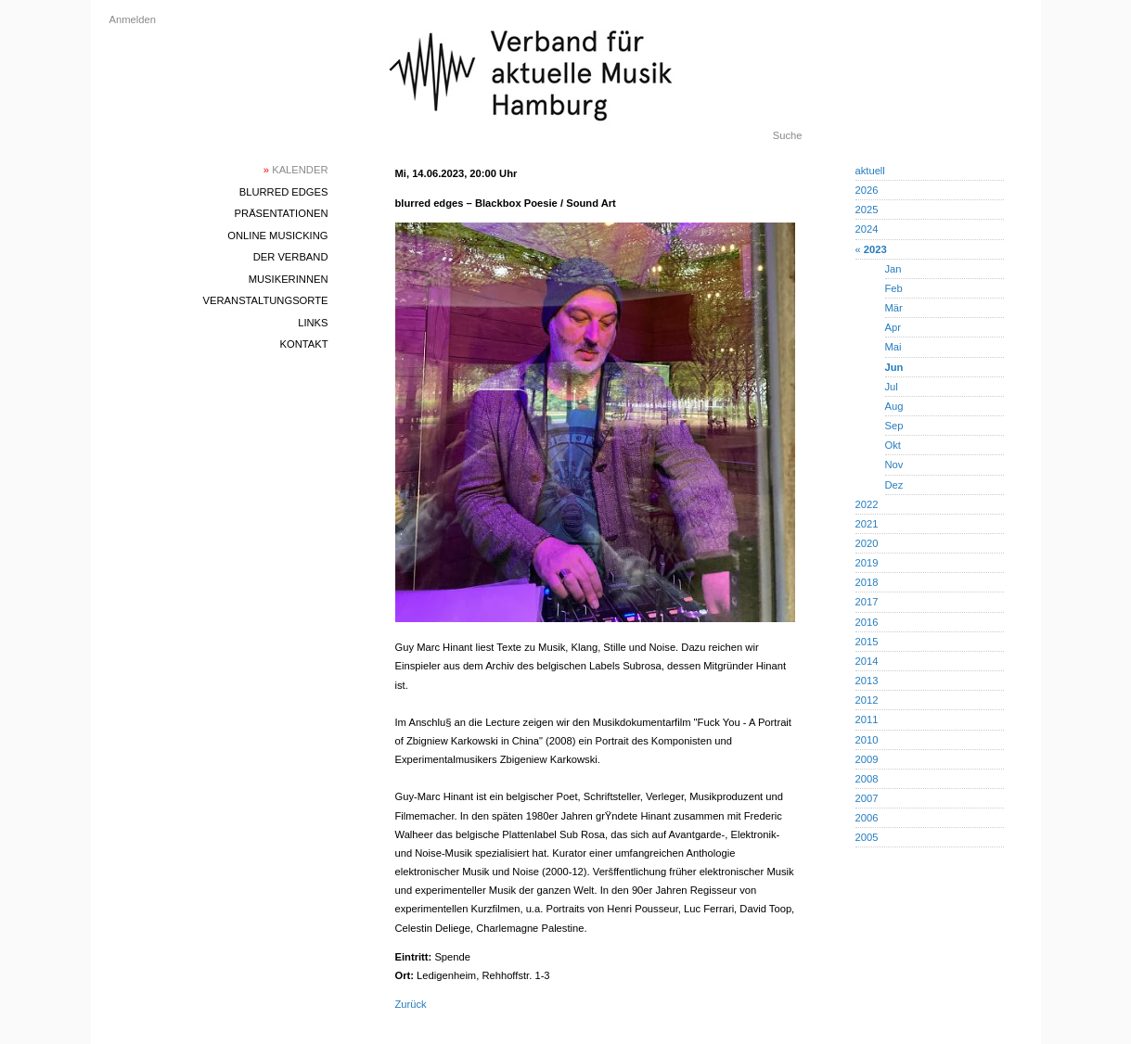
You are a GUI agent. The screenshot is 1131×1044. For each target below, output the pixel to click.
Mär (894, 307)
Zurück (411, 1004)
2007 (867, 798)
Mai (893, 346)
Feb (894, 288)
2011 (867, 719)
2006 (867, 817)
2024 (867, 229)
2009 (867, 759)
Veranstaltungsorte (265, 300)
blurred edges (283, 191)
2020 (867, 543)
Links (313, 322)
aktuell (870, 170)
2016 (867, 622)
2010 (867, 739)
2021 (867, 523)
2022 (867, 504)
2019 (867, 562)
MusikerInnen (288, 279)
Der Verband (290, 256)
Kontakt (303, 344)
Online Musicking (277, 235)
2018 (867, 582)
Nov (894, 464)
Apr (893, 327)
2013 (867, 680)
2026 (867, 190)
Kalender (295, 169)
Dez (894, 484)
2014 (867, 661)
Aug (894, 406)
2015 (867, 641)
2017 (867, 601)
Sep (894, 425)
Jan (893, 268)
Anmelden (132, 19)
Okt (893, 445)
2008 (867, 778)
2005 (867, 837)
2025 (867, 209)
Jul (891, 386)
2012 (867, 700)
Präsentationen (281, 213)
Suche (788, 135)
